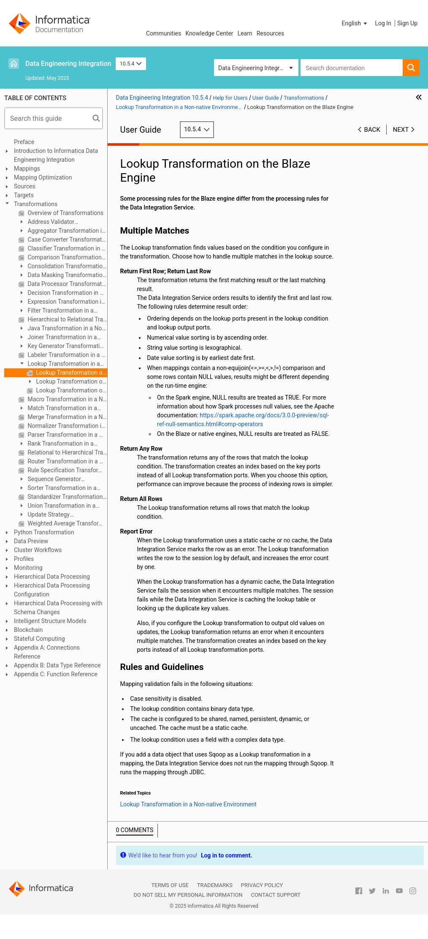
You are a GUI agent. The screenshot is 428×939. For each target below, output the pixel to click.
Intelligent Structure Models (50, 621)
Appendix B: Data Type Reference (57, 665)
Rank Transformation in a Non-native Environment (56, 444)
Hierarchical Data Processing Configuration (52, 590)
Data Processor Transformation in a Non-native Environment (66, 283)
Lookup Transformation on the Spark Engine (66, 382)
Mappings (27, 168)
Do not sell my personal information (187, 895)
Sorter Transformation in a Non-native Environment (57, 488)
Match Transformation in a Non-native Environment (57, 409)
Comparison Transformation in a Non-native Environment (66, 257)
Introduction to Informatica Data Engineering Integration (56, 155)
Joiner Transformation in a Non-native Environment (57, 338)
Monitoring (28, 567)
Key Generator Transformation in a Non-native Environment (62, 347)
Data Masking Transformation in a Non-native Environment (62, 276)
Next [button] (401, 129)
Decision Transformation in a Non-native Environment (60, 293)
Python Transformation (44, 532)
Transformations (35, 204)
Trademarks (215, 885)
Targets (24, 195)
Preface (24, 142)
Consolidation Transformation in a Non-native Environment (62, 267)
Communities (163, 33)
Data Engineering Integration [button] (255, 68)
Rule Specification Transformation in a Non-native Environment (66, 470)
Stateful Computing (39, 638)
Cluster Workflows (38, 550)
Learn (245, 33)
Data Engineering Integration (68, 64)
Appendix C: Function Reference (56, 674)
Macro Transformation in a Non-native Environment (66, 399)
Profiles (24, 558)
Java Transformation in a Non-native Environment (62, 329)
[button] (355, 23)
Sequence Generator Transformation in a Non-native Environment (58, 480)
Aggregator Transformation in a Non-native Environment (61, 231)
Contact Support (276, 895)
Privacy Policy (262, 885)
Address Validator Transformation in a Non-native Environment (58, 222)
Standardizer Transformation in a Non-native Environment (66, 496)
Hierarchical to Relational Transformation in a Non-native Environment (66, 319)
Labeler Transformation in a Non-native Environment (66, 354)
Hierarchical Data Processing (52, 576)
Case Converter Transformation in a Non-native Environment (66, 239)
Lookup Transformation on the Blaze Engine (71, 372)
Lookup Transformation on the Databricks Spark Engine (71, 390)
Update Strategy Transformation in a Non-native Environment (58, 515)
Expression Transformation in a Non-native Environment (61, 302)
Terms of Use (170, 885)
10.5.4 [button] (131, 63)
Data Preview (31, 541)
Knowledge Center (209, 33)
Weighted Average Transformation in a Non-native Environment (66, 523)
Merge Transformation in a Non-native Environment (66, 417)
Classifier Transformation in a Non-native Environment (66, 248)
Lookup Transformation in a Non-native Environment (59, 364)
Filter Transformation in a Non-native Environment (56, 311)
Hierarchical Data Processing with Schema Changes (58, 607)
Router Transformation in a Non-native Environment (66, 461)
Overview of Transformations (64, 213)
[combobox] (352, 67)
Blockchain (28, 629)
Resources (270, 33)
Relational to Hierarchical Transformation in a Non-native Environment (66, 452)
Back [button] (372, 129)
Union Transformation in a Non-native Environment (56, 506)
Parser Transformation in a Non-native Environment (66, 434)
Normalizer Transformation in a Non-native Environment (66, 425)
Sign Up (407, 23)
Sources (24, 186)
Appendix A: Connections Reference (47, 652)
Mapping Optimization (43, 177)
